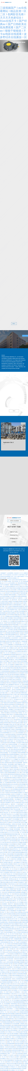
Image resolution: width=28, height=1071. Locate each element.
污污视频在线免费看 (22, 1033)
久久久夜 (25, 917)
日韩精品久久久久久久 (6, 789)
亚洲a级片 (13, 940)
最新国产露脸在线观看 (10, 594)
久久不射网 (14, 992)
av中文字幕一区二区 (22, 699)
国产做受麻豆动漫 (6, 862)
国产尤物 (13, 1017)
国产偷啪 (4, 711)
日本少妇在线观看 (15, 1023)
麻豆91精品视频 (21, 1000)
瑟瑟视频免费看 (10, 1043)
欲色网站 (7, 965)
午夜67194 (19, 920)
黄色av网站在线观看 (7, 864)
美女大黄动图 (21, 915)
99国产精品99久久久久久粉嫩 (10, 759)
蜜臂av (10, 782)
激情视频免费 (5, 1070)
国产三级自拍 (3, 599)
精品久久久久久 (21, 584)
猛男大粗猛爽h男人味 (8, 802)
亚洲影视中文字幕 (8, 767)
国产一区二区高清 (18, 717)
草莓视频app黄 (22, 985)
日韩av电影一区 (6, 1017)
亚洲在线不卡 (5, 967)
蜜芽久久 (2, 662)
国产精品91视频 (13, 923)
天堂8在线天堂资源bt (19, 957)
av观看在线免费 (12, 920)
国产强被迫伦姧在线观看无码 (8, 702)
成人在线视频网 (20, 1028)
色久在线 (15, 727)
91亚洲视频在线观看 (17, 789)
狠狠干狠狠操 (22, 937)
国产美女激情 (14, 1007)
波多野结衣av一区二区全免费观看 (19, 849)
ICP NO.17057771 (14, 552)
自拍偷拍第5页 (8, 817)
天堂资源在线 (6, 774)
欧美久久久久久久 (13, 785)
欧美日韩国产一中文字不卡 (13, 860)
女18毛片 (18, 771)
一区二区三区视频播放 (8, 825)
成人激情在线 (3, 937)
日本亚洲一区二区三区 (19, 581)
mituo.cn (23, 549)
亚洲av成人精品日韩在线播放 (9, 1030)
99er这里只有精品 (12, 882)
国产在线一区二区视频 (7, 648)
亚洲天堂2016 (7, 679)
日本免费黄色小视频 (12, 997)
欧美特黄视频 (11, 742)
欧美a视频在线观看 (19, 716)
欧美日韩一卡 (16, 599)
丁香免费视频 (22, 687)
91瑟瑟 (4, 697)
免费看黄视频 (5, 626)
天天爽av (4, 875)
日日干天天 (4, 608)
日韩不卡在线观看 (4, 872)
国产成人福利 (19, 626)
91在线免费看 (23, 609)
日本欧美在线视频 (7, 887)
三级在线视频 (16, 829)
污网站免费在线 (6, 800)
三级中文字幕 (10, 852)
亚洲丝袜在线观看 (17, 608)
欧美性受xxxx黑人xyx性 (10, 611)
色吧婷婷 (22, 657)
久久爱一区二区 (5, 636)
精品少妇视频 (15, 953)
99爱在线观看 (8, 787)
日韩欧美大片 (16, 864)
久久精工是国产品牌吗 (12, 797)
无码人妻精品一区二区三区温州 (15, 1070)
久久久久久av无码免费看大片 (10, 583)
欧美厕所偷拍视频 (18, 852)
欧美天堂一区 (18, 634)
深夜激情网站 (6, 785)
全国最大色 (2, 701)
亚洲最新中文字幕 (19, 862)
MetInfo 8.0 (11, 549)
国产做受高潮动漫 (22, 593)
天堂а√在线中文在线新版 (7, 666)
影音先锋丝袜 (12, 935)
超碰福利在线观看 (18, 639)
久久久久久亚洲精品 (14, 810)
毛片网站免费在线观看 (9, 634)
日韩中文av (22, 897)
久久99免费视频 (22, 955)
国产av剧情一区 (9, 581)
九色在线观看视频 (10, 875)
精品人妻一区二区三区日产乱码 (10, 933)
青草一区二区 (17, 835)
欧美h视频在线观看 (15, 850)
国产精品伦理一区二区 (18, 684)
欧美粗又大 (11, 899)
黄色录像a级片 (18, 1045)
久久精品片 (12, 993)
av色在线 (14, 1051)
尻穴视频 (25, 822)
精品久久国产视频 (4, 661)
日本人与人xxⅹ (5, 902)
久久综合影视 (11, 844)
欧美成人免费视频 (17, 859)
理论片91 (15, 1022)
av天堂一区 (16, 837)
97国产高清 (11, 619)
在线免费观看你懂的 (14, 1068)
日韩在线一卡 (21, 933)
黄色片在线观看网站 (11, 711)
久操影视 (9, 659)
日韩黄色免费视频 (21, 752)
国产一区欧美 (9, 847)
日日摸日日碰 (7, 651)
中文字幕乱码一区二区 (13, 1066)
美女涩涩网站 (17, 704)
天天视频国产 (17, 664)
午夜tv (7, 756)
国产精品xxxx (14, 679)
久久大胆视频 (17, 1037)
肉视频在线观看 (18, 714)
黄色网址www (11, 945)
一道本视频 (16, 799)
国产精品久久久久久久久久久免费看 (10, 1010)
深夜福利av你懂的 (19, 1017)
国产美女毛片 (18, 739)
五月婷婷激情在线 (19, 734)
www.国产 (7, 952)
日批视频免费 (20, 629)
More (14, 410)
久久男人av (10, 877)
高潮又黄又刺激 (22, 812)
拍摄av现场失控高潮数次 (13, 751)
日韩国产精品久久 (10, 714)
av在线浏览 (19, 1053)
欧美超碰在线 (14, 654)
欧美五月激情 (19, 691)
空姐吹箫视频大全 (8, 1025)
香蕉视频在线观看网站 (11, 633)
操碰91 (9, 624)
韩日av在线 (15, 820)
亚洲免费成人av (3, 910)
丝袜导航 (2, 1033)
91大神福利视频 (17, 729)
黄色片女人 (20, 872)
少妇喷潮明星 (11, 781)
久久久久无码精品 (16, 1032)
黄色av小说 (20, 719)
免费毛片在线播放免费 (5, 955)
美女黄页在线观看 (19, 707)
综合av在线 (21, 1003)
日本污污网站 (17, 968)
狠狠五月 (4, 677)
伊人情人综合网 (10, 697)
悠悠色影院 (18, 885)
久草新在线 (4, 925)
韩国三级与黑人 (3, 985)
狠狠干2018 (4, 598)
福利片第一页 (3, 855)
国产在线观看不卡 (4, 920)
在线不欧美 (11, 972)
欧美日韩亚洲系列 (7, 676)
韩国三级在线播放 (20, 611)
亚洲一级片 (11, 998)
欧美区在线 (15, 761)
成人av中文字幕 (17, 586)
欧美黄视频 (7, 1020)
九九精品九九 (3, 1035)
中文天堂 (17, 897)
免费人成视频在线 (6, 790)
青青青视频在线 (17, 907)
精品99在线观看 (10, 1046)
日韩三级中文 (11, 867)
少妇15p (20, 1061)
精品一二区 (20, 992)
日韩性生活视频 (7, 973)
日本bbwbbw (13, 722)
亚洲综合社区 (22, 925)
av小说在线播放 (7, 1050)
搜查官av (5, 877)
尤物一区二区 (5, 912)
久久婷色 (9, 606)
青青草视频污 (22, 1005)
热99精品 (6, 938)
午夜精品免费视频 (17, 618)
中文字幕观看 (8, 747)
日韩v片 (12, 963)
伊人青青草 (18, 757)
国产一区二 (9, 599)
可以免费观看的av (21, 731)
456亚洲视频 (23, 661)
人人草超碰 (10, 829)
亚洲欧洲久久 (19, 928)
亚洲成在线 (24, 918)
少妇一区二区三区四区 (21, 879)
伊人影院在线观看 (9, 962)
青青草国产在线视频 (15, 790)
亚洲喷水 (23, 978)
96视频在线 (16, 614)
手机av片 (2, 594)
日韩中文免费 (5, 897)
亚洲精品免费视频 (23, 671)
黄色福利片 (5, 742)
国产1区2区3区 (23, 935)
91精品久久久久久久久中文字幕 (11, 832)
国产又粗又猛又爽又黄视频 (12, 631)
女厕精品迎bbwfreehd (19, 666)
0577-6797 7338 (14, 527)
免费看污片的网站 (10, 1038)
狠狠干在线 (10, 925)
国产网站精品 (8, 900)
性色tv (25, 1042)
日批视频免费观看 (20, 905)
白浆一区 (15, 948)
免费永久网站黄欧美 (9, 922)
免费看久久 (11, 603)
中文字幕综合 (16, 657)
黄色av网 (21, 960)
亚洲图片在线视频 (8, 618)
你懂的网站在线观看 (4, 824)
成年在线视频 (15, 676)
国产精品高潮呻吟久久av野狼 (16, 947)
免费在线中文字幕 (18, 998)
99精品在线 (12, 667)
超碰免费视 (12, 890)
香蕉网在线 (8, 777)
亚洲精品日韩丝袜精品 (13, 985)
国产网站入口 (18, 1040)
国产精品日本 (23, 802)
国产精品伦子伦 (11, 646)
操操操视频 (23, 1056)
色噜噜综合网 (15, 641)
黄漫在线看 (5, 882)
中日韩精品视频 (20, 711)
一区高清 (10, 948)
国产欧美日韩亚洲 (10, 623)
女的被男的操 (7, 930)
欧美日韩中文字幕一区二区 (15, 918)
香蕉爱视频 (8, 932)
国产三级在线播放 (10, 845)
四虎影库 (10, 762)
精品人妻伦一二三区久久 (10, 1053)
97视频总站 (12, 1027)
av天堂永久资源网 (19, 1042)
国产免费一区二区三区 (14, 927)
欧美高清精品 (13, 952)
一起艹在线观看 (14, 687)
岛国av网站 (23, 968)
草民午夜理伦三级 (9, 717)
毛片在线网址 (16, 802)
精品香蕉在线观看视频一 (21, 914)
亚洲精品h (19, 1022)
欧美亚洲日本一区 (9, 968)
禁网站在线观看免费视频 (11, 754)
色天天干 (24, 618)
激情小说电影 (20, 633)
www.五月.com (15, 983)
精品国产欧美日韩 (7, 588)
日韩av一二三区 (6, 960)
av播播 (13, 905)
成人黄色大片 (3, 1043)
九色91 (10, 1012)
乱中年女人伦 (5, 1008)
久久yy (5, 734)
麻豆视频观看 (19, 776)
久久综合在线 (16, 709)
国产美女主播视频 (8, 684)
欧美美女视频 (12, 737)
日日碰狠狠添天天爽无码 (16, 682)
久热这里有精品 (11, 757)
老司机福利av (22, 970)
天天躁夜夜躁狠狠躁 (4, 671)
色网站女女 (23, 621)
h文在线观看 (4, 669)
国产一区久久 (5, 945)
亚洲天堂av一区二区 (12, 942)
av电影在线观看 (15, 975)
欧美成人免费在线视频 (14, 628)
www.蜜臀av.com (4, 1058)
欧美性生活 (2, 827)
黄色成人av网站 (12, 626)
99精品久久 (9, 1061)
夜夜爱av (11, 807)
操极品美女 (16, 591)
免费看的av (10, 608)
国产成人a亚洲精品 (12, 669)
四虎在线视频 (22, 784)
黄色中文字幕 (12, 1002)
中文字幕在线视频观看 (7, 1060)
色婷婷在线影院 (11, 734)
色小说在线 (14, 995)
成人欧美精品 (14, 915)
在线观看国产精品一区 (14, 609)
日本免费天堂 (7, 746)
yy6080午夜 (6, 892)
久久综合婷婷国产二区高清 (16, 638)
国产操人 (24, 805)
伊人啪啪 (23, 995)
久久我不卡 (4, 751)
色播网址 (5, 809)
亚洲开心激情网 (18, 963)
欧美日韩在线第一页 (10, 958)
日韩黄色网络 (3, 975)
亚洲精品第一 (19, 1027)
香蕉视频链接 (9, 870)
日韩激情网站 (20, 787)
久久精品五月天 (23, 983)
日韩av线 (25, 1045)
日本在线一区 (19, 1051)
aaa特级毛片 (14, 973)
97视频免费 (22, 815)
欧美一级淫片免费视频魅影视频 (19, 659)
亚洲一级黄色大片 (9, 662)
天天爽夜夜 (5, 1045)
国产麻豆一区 (19, 736)
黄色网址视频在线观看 (17, 817)
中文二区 (2, 850)
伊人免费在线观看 (15, 815)
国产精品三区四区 (16, 932)
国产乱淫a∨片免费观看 (15, 636)
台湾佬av (18, 661)
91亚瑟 (13, 589)
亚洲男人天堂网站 (10, 681)
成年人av (13, 1055)
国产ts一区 (9, 761)
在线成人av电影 (16, 827)
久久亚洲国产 (5, 781)
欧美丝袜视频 (10, 591)
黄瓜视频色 (6, 927)
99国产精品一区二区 (8, 894)
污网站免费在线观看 (22, 583)
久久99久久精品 (18, 845)
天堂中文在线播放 (4, 584)
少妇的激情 (12, 656)
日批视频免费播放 (11, 772)
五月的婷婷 (17, 689)
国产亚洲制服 (10, 937)
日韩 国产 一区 (18, 950)
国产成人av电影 (12, 1028)
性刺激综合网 (11, 598)
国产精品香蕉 (22, 1066)
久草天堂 (21, 864)
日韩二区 (14, 787)
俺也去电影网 (19, 904)
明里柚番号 (7, 1023)
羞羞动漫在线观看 (19, 1043)
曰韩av (1, 618)
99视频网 (21, 962)
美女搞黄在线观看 (17, 579)
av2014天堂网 (22, 599)
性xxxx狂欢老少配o (12, 712)
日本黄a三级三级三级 (13, 724)
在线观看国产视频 (20, 702)
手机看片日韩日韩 (4, 721)
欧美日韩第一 (24, 594)
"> (13, 567)
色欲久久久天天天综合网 (17, 887)
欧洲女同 (8, 1007)
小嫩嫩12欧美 (9, 657)
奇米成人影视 (22, 830)
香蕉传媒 (25, 719)
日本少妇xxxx (11, 1045)
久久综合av (5, 998)
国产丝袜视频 (15, 880)
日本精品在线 (15, 593)
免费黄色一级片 (12, 967)
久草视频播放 (6, 771)
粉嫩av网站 (18, 667)
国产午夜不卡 (19, 980)
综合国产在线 (22, 686)
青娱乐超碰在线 (7, 1051)
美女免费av (18, 596)
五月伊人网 (18, 772)
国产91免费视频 (16, 677)
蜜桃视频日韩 (8, 849)
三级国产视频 (17, 764)
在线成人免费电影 (15, 1005)
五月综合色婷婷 (9, 614)
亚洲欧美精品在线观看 (7, 727)
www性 (24, 940)
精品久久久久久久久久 (5, 915)
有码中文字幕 (8, 769)
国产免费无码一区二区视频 (18, 747)
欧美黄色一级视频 (8, 709)
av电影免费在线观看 (13, 970)
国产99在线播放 (5, 993)
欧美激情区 (15, 767)
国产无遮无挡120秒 (20, 988)
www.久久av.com (13, 732)
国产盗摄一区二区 (13, 741)
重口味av (6, 1002)
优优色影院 (13, 988)
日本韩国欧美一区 (21, 882)
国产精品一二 (5, 629)
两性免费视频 (6, 628)
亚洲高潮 (25, 601)
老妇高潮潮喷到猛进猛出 (16, 1015)
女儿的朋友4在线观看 (12, 744)
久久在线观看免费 (17, 644)
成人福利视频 (18, 1046)
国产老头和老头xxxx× (7, 589)
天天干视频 (4, 761)
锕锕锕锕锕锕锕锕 (19, 1002)
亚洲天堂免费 (17, 621)
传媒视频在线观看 (4, 603)
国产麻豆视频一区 (19, 889)
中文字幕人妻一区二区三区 (19, 982)
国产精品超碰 (5, 724)
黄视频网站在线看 (14, 671)
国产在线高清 (10, 1035)
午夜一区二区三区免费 (8, 652)
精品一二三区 (14, 930)
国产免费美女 (19, 940)
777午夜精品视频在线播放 (15, 857)
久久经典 (9, 975)
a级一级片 (20, 754)
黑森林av (19, 952)
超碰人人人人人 (18, 701)
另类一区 (13, 862)
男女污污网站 (8, 822)
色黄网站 (22, 837)
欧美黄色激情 (15, 624)
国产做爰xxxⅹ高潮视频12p (6, 895)
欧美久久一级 (9, 804)
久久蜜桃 (4, 1055)
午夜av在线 (15, 812)
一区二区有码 (20, 744)
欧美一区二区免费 (9, 621)
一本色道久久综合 (6, 815)
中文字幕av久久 (11, 1056)
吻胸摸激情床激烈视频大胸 (13, 834)
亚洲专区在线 (8, 977)
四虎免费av (24, 589)
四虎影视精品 (5, 694)
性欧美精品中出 (10, 1040)
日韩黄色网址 (5, 784)
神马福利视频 (5, 1066)
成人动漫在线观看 (9, 854)
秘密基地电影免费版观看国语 (20, 1035)
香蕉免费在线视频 (22, 973)
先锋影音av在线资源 (8, 704)
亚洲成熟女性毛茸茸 (17, 870)
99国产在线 (10, 729)
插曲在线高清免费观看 (15, 892)
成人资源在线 (15, 769)
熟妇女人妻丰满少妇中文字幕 (10, 1065)
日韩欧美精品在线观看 (11, 731)
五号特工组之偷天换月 (9, 674)
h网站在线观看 (14, 855)
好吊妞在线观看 (22, 880)
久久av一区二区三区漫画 (7, 664)
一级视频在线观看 (13, 584)
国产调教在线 (23, 742)
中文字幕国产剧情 (23, 1010)
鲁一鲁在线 (19, 766)
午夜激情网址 (6, 923)
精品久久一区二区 (12, 696)
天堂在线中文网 (23, 825)
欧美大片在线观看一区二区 (18, 794)
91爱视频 (23, 892)
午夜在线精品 (5, 820)
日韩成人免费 (12, 756)
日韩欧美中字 (11, 739)
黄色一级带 (7, 707)
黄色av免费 (19, 722)
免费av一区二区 (10, 1042)
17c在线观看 (12, 596)
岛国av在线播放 (9, 586)
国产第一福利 (12, 904)
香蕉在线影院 (18, 681)
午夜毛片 (21, 724)
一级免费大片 (22, 1023)
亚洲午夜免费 (7, 940)
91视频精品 (16, 1025)
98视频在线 (4, 1013)
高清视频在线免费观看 (8, 799)
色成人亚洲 (7, 850)
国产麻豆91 (7, 682)
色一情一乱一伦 (10, 716)
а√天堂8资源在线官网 (7, 905)
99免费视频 (12, 795)
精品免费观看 (24, 894)
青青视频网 (13, 736)
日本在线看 (9, 677)
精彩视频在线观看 (17, 943)
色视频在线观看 (11, 980)
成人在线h (25, 854)
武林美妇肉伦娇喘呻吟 (14, 774)
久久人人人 (23, 623)
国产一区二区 (6, 656)
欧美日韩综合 (19, 1063)
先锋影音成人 (17, 894)
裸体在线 (24, 899)
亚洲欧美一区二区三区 (17, 900)
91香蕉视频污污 (21, 732)
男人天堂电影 (17, 978)
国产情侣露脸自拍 (17, 1060)
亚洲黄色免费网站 (11, 613)
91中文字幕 (6, 810)
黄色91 (23, 757)
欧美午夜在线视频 (9, 907)
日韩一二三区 (16, 804)
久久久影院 (23, 636)
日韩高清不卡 (8, 593)
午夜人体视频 (20, 965)
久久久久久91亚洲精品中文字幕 (19, 977)
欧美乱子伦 (13, 1018)
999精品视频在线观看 (13, 830)
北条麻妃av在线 (15, 777)
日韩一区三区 (3, 1037)
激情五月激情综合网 (22, 669)
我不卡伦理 (2, 643)
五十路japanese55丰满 (10, 1063)
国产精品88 (17, 623)
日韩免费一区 (20, 824)
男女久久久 (10, 779)
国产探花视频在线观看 (9, 914)
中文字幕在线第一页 (9, 950)
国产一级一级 (11, 897)
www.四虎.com (8, 983)
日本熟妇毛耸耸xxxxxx (12, 884)
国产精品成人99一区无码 (10, 874)
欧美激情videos (18, 603)
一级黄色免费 (5, 867)
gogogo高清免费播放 (14, 616)
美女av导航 (2, 1038)
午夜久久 (24, 857)
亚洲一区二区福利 (15, 960)
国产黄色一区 (10, 1037)
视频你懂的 (20, 1007)
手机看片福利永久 (20, 795)
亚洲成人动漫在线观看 (16, 805)
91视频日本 (11, 835)
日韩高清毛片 (3, 591)
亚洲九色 (9, 649)
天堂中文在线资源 (23, 616)
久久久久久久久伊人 (6, 995)
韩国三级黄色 (5, 762)
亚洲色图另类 (24, 1037)
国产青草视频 (18, 726)
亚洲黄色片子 (21, 997)
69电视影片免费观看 (19, 674)
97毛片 (17, 935)
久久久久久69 (18, 867)
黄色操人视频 (5, 1028)
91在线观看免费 (9, 957)
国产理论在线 (22, 751)
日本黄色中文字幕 (10, 701)
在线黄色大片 (7, 1005)
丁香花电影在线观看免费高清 (8, 928)
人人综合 (18, 594)
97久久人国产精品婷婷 (11, 840)
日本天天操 (2, 840)
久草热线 (13, 1020)
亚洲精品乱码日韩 (21, 930)
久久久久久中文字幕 (13, 1058)
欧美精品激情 (20, 1048)
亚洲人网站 (16, 937)
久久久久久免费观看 (7, 644)
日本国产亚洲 (15, 649)
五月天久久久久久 (6, 699)
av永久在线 (17, 598)
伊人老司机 (18, 756)
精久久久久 (13, 651)
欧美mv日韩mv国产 (18, 662)
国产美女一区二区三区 (10, 885)
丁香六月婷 (4, 860)
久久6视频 (6, 616)
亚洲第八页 (15, 782)
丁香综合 (15, 719)
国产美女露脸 (18, 910)
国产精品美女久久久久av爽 (11, 814)
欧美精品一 (17, 706)
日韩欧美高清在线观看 (18, 749)
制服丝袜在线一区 (9, 978)
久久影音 (6, 792)
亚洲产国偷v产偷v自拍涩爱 (13, 809)
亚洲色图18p (5, 604)
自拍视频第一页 (5, 904)
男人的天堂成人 (14, 955)
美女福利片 (4, 706)
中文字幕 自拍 (12, 691)
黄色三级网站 (18, 912)
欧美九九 (11, 579)
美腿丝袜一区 (3, 1046)
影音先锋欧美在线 (9, 865)
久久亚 (6, 948)
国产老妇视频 (14, 601)
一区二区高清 (22, 832)
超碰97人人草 (21, 604)
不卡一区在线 (14, 699)
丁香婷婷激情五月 (14, 1003)
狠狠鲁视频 (16, 962)
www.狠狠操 (4, 779)
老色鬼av (13, 707)
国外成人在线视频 (22, 953)
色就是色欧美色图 (16, 1050)
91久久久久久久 (19, 993)
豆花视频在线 (17, 1013)
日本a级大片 (12, 721)
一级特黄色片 (14, 746)
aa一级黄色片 (13, 824)
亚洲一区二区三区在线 (12, 1000)
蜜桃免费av (18, 1020)
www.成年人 (15, 648)
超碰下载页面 (24, 1032)
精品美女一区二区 (4, 857)
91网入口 (6, 741)
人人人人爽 (10, 692)
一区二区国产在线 (7, 992)
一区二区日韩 (13, 965)
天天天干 (25, 870)
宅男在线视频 (11, 1013)
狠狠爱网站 (12, 726)
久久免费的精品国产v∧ (10, 909)
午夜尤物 (6, 712)
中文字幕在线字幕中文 (17, 822)
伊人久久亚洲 (9, 827)
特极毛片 (6, 739)
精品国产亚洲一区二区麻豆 (12, 643)
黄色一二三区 (23, 598)
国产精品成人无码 (4, 918)
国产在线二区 (22, 648)
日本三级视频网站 (21, 869)
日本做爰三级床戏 (12, 629)
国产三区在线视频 (14, 819)
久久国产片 (19, 1030)
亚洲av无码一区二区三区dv (10, 869)
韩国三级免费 (12, 771)
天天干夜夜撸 (18, 1038)
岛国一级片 (23, 835)
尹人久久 (8, 1055)
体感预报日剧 (19, 651)
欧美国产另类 (18, 619)
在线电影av (7, 1015)
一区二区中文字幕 (22, 767)
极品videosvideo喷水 (13, 784)
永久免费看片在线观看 (20, 945)
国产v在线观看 (21, 942)
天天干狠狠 (7, 736)
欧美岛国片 (20, 797)
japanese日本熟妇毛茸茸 (6, 880)
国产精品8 (15, 925)
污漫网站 (7, 890)
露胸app (18, 967)
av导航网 (18, 890)
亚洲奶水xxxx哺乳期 (12, 604)
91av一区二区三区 (8, 859)
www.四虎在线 (16, 692)
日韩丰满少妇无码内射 (21, 909)
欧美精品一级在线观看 (8, 764)
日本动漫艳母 (6, 726)
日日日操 (2, 769)
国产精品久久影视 (23, 855)
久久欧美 (17, 742)
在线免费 (24, 842)
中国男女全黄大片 (13, 872)
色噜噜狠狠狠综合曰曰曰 (15, 672)
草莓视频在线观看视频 (7, 982)
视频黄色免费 (18, 922)
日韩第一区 (23, 827)
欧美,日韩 (17, 844)
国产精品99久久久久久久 (13, 686)
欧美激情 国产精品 (4, 672)
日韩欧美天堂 (7, 1048)
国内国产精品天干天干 (7, 719)
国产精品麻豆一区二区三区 (9, 776)
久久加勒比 (18, 589)
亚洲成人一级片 (10, 689)
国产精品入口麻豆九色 (13, 694)
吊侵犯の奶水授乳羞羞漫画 (20, 877)
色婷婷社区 (8, 641)
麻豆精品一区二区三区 (16, 800)
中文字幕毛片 (11, 912)
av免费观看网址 (6, 654)
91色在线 (20, 782)
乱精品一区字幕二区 (21, 840)
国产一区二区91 (6, 805)
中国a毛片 (11, 902)
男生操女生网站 (6, 988)
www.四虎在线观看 (4, 596)
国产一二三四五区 (7, 953)
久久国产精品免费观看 (8, 639)
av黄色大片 (15, 1012)
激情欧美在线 (21, 820)
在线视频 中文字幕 (22, 792)
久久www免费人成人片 (19, 865)
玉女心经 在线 (10, 837)
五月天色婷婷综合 (20, 1018)
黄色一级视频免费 (22, 641)
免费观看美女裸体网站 (11, 839)
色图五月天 (18, 1055)
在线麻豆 (7, 947)
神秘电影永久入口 (21, 727)
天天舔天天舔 (12, 661)
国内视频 (5, 659)
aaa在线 (9, 855)
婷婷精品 (19, 874)
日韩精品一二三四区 (13, 1008)
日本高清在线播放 (13, 792)
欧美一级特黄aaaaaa (11, 879)
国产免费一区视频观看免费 (15, 938)
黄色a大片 (4, 1040)
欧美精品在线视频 (16, 588)
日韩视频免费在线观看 (17, 606)
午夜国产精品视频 (20, 613)
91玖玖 (10, 820)
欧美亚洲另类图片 (8, 766)
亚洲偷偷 (20, 601)
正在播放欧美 (13, 987)
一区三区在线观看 (12, 752)
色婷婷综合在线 (22, 631)
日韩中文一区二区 (4, 1012)
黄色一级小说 (9, 749)
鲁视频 (14, 766)
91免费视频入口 (20, 987)
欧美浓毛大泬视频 (17, 842)
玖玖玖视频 (15, 1061)
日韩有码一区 (3, 837)
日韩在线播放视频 (18, 854)
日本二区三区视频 (18, 902)
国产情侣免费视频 (17, 762)
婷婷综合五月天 (18, 972)
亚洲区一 (18, 1056)
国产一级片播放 (19, 721)
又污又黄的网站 (6, 1018)
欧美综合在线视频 (21, 746)
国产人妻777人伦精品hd (16, 917)
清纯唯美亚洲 (7, 722)
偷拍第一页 (16, 825)
